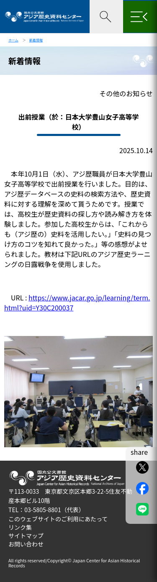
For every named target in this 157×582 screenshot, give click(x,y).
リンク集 (20, 527)
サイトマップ (26, 535)
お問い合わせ (26, 544)
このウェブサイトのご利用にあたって (58, 519)
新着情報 (36, 40)
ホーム (13, 40)
